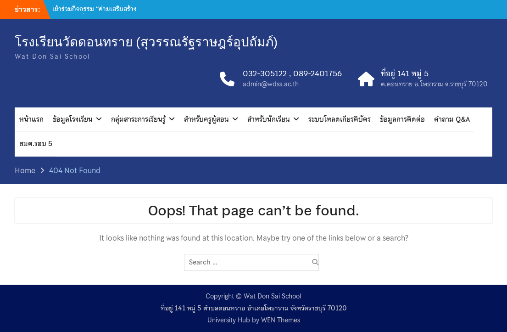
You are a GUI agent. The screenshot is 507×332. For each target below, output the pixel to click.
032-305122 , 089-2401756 (292, 73)
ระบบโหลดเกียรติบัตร (339, 119)
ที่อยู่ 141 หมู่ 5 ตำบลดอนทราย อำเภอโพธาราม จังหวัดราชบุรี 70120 (254, 308)
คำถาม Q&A (452, 119)
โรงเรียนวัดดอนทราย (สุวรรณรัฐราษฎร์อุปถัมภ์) (146, 42)
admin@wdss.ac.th (271, 84)
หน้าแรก (31, 119)
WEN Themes (280, 320)
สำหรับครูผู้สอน (206, 119)
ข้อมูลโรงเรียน (73, 119)
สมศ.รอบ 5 (35, 143)
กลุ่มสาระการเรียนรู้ (138, 119)
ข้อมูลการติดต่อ (402, 119)
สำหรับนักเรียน (268, 119)
